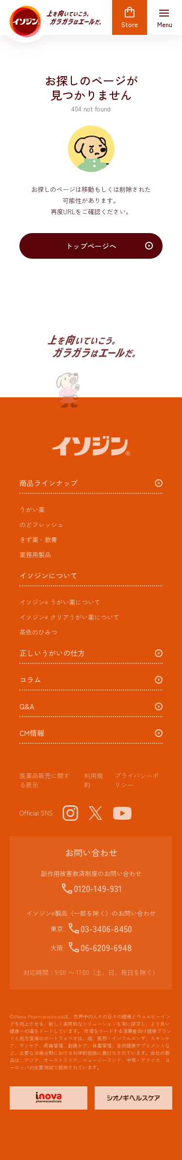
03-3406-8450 (106, 928)
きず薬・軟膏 (38, 539)
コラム (30, 680)
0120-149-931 (98, 888)
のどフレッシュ (41, 524)
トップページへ (91, 246)
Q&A (26, 706)
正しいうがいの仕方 (52, 653)
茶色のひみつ (38, 632)
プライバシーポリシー (137, 780)
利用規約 (93, 780)
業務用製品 (35, 554)
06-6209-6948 (106, 947)
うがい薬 (32, 509)
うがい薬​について (59, 602)
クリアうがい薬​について (69, 617)
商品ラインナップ (48, 483)
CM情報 (31, 733)
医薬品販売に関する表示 (44, 780)
